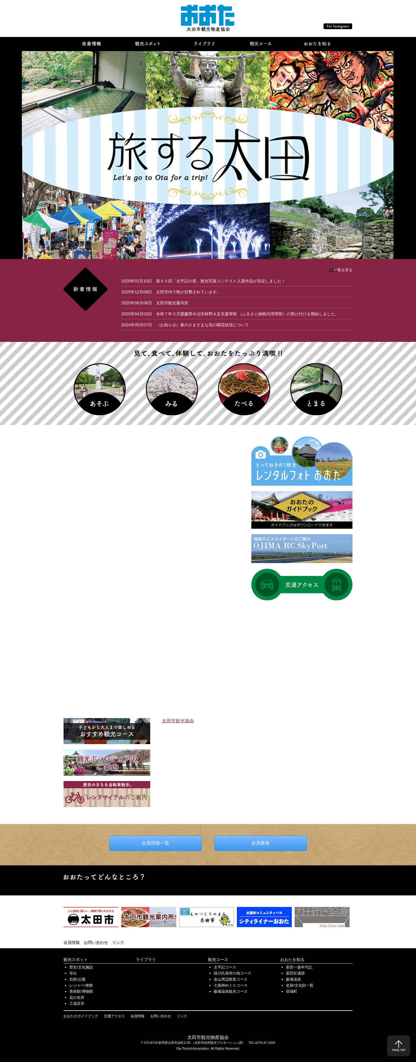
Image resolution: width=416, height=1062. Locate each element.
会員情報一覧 (155, 843)
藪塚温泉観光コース (231, 991)
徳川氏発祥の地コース (232, 973)
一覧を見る (343, 270)
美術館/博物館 (81, 991)
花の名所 (76, 997)
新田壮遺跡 (295, 973)
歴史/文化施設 (81, 967)
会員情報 (72, 942)
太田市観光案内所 (172, 303)
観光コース (218, 959)
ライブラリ (146, 959)
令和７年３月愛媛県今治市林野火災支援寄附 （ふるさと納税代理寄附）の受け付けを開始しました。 (247, 314)
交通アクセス (114, 1016)
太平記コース (225, 967)
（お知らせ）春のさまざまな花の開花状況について (202, 325)
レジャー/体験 (81, 985)
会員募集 (260, 843)
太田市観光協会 (178, 720)
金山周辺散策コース (231, 979)
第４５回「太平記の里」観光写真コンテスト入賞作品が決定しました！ (220, 281)
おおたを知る (292, 959)
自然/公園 (77, 979)
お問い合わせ (96, 942)
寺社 (73, 973)
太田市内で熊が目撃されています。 (188, 292)
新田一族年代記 (299, 967)
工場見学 (76, 1003)
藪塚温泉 (293, 979)
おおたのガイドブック (81, 1016)
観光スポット (76, 959)
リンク (118, 942)
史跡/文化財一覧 (299, 985)
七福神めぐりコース (231, 985)
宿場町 (291, 991)
